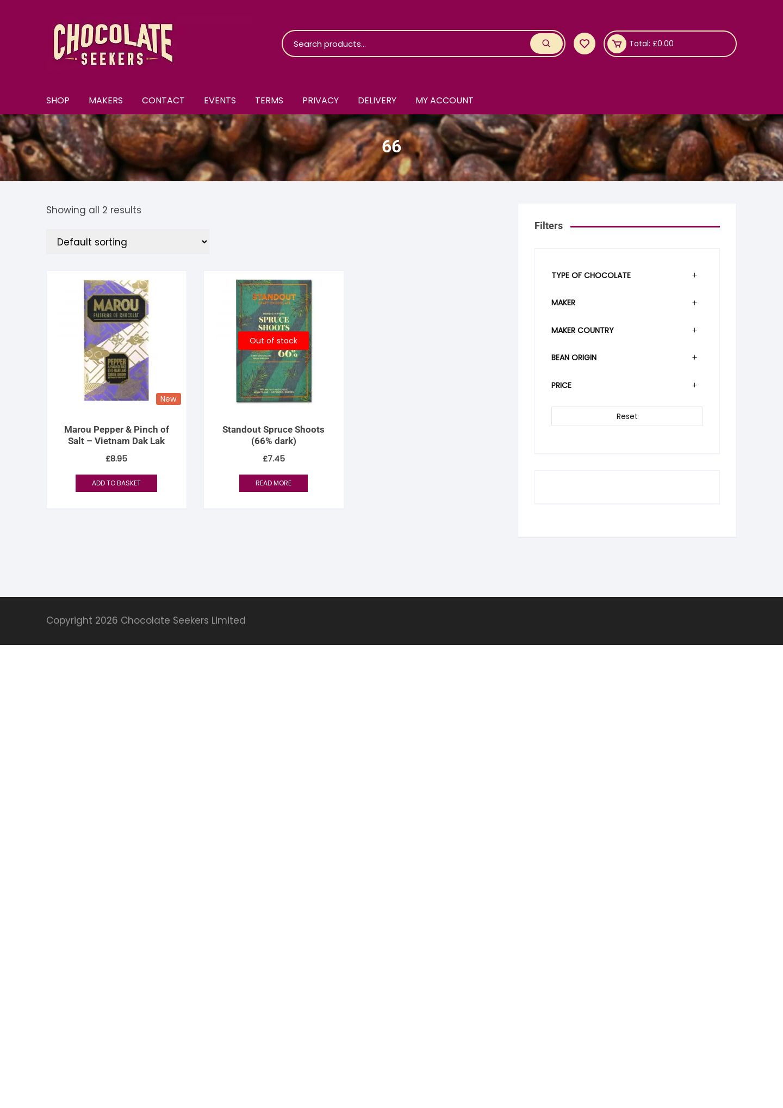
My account (444, 100)
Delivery (377, 100)
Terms (269, 100)
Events (220, 100)
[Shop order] (127, 241)
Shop (58, 100)
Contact (163, 100)
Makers (106, 100)
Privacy (320, 100)
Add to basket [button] (116, 483)
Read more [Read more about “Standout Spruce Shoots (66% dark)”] (273, 483)
